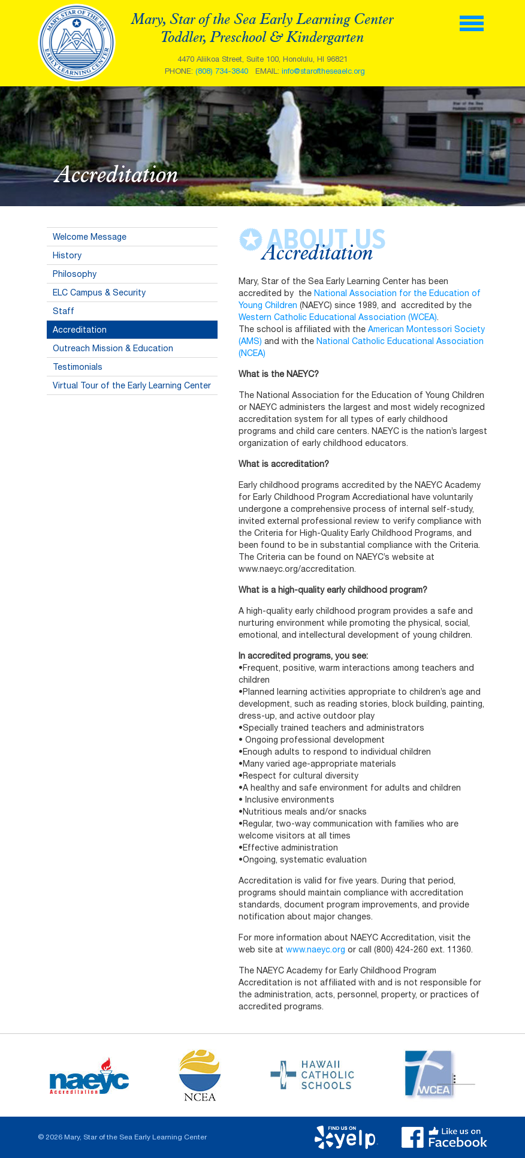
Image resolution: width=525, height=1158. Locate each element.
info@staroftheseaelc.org (323, 71)
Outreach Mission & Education (113, 348)
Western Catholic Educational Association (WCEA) (338, 317)
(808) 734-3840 (221, 71)
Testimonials (77, 367)
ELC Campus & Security (99, 292)
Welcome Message (89, 237)
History (67, 255)
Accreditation (80, 329)
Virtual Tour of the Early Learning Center (132, 385)
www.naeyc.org (315, 949)
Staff (63, 311)
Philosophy (74, 274)
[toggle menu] (471, 22)
